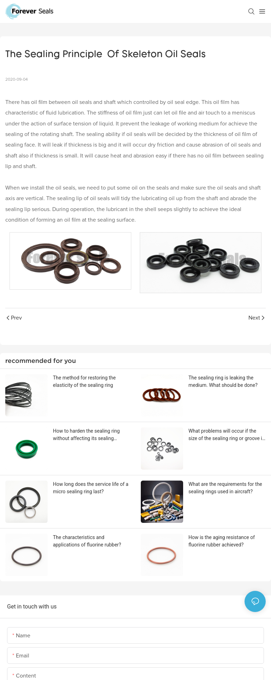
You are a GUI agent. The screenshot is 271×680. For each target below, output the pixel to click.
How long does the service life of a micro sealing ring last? (90, 487)
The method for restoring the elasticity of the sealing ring (84, 381)
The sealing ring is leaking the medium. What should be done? (223, 381)
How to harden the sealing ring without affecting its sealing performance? (86, 435)
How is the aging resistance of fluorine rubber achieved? (221, 541)
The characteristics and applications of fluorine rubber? (87, 541)
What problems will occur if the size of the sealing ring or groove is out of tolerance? (226, 435)
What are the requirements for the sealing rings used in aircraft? (225, 487)
